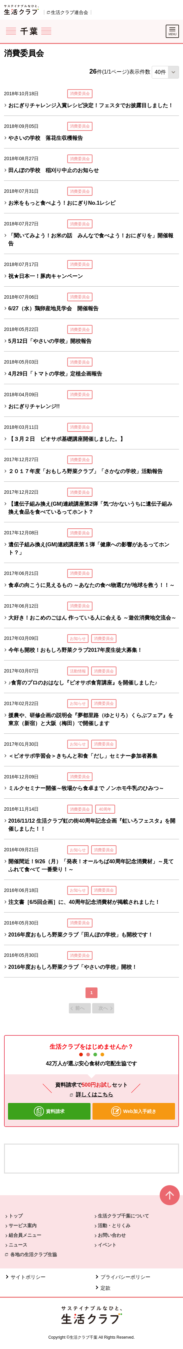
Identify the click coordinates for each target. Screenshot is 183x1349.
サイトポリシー (28, 1277)
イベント (107, 1244)
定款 (105, 1288)
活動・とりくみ (114, 1225)
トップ (16, 1215)
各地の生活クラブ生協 (33, 1254)
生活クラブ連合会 (69, 12)
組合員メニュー (25, 1235)
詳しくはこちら (94, 1094)
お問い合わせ (112, 1235)
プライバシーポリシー (125, 1277)
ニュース (18, 1244)
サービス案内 (23, 1225)
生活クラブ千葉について (123, 1215)
